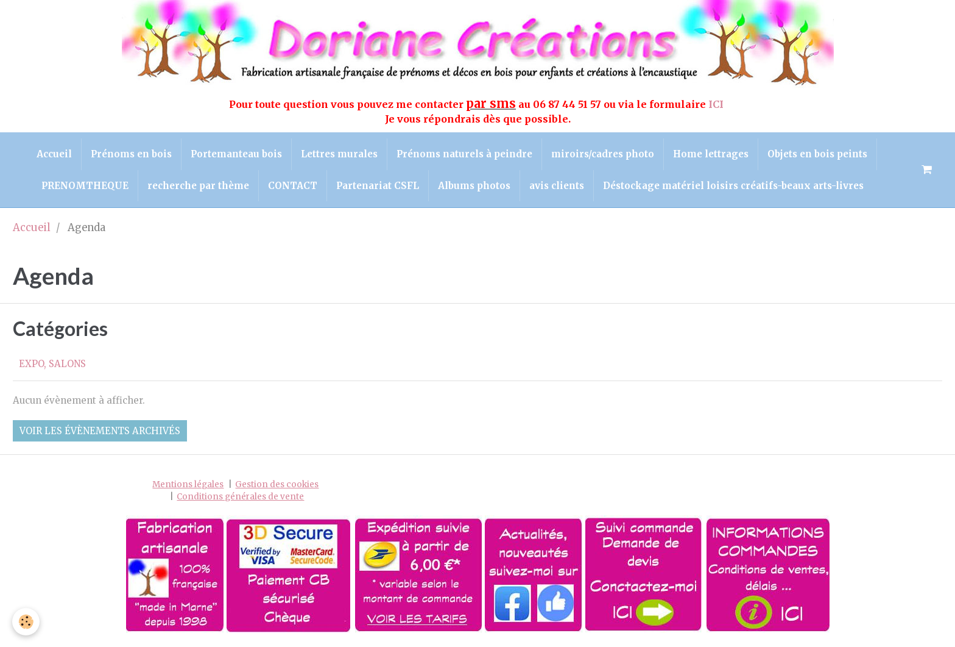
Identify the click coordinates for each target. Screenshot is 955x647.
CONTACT (292, 185)
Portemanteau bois (236, 154)
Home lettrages (711, 154)
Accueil (54, 154)
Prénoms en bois (131, 154)
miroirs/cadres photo (602, 154)
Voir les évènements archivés (99, 431)
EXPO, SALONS (52, 364)
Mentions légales (188, 484)
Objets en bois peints (817, 154)
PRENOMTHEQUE (85, 185)
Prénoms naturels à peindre (464, 154)
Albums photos (474, 185)
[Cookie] (26, 621)
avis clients (556, 185)
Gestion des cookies (277, 484)
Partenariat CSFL (377, 185)
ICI (717, 104)
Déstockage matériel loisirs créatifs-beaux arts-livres (733, 185)
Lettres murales (339, 154)
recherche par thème (198, 185)
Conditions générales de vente (240, 497)
